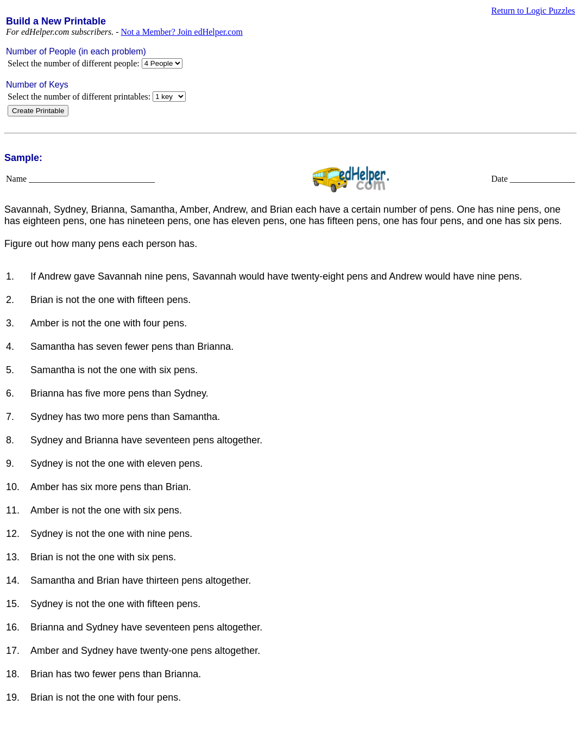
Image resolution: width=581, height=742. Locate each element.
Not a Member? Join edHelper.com (182, 31)
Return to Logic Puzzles (533, 10)
